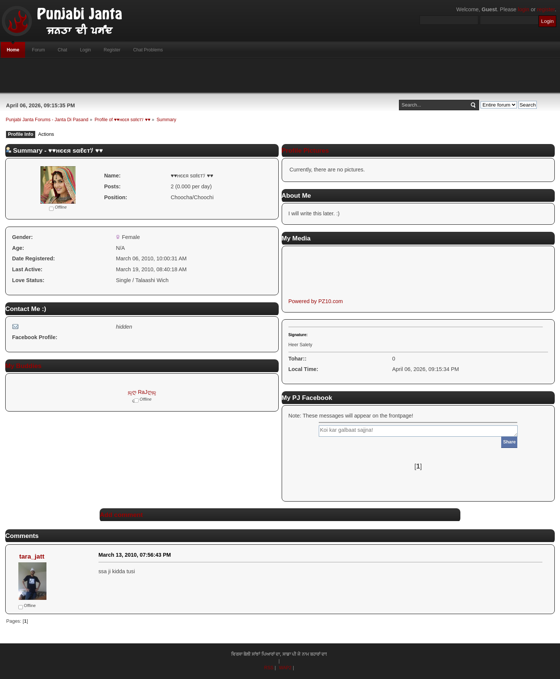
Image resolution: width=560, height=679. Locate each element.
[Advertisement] (280, 75)
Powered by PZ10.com (315, 301)
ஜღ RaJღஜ (142, 392)
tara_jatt (31, 556)
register (546, 9)
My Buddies (23, 366)
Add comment (121, 514)
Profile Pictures (305, 150)
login (523, 9)
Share (509, 442)
